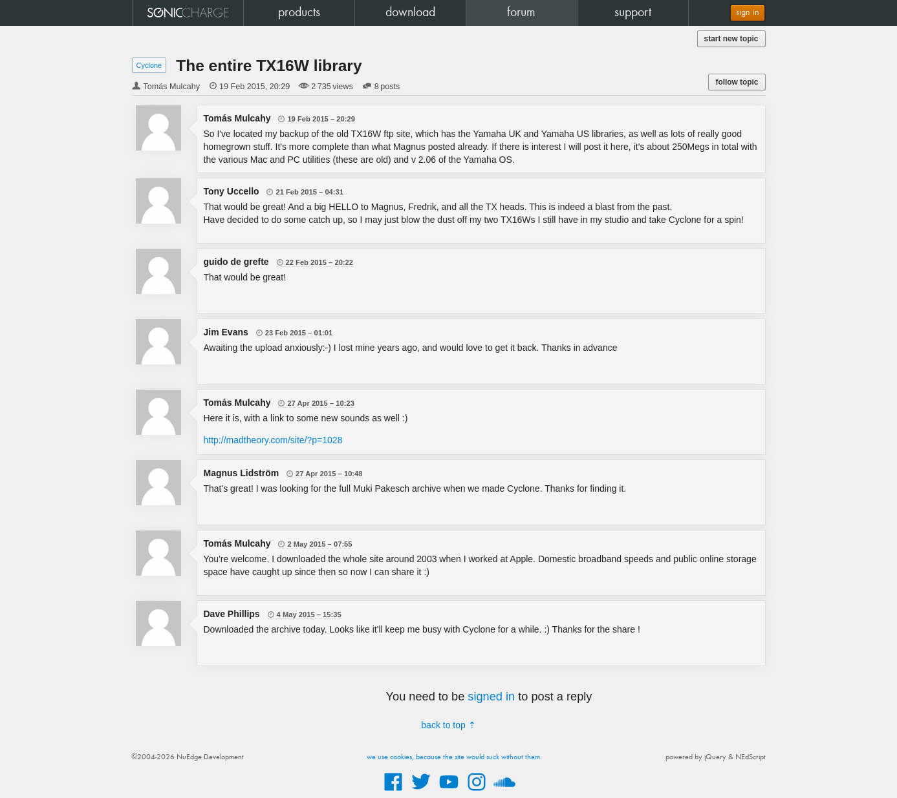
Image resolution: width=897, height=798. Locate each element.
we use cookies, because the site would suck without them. (454, 757)
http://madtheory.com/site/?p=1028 (273, 440)
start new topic (731, 38)
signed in (491, 696)
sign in (747, 12)
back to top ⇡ (448, 725)
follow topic (736, 82)
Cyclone (149, 65)
